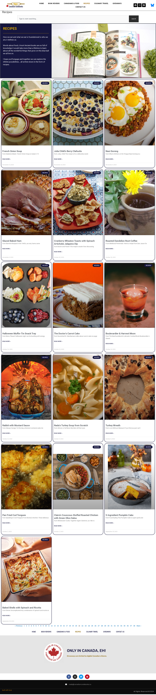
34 (122, 626)
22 (82, 626)
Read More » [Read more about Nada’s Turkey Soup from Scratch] (58, 434)
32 (115, 626)
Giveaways (117, 3)
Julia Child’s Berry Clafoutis (68, 151)
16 (64, 626)
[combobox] (72, 18)
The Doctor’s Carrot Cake (67, 333)
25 (92, 626)
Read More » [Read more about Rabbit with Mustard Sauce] (6, 434)
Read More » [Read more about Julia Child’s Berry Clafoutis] (58, 159)
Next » (139, 626)
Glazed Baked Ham (11, 241)
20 (76, 626)
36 (128, 626)
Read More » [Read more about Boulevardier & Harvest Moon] (110, 344)
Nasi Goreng (112, 151)
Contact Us (80, 7)
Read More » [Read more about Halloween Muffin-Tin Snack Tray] (6, 342)
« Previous (18, 626)
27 (99, 626)
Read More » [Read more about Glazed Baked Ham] (6, 249)
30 (109, 626)
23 (86, 626)
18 (70, 626)
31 (112, 626)
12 (51, 626)
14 (58, 626)
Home (41, 3)
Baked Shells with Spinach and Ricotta (21, 608)
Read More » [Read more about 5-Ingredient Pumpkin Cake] (110, 523)
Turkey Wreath (113, 426)
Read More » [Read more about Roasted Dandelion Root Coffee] (110, 249)
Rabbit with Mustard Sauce (16, 426)
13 (54, 626)
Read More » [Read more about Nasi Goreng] (110, 159)
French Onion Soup (12, 151)
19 (73, 626)
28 (102, 626)
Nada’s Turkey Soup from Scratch (71, 426)
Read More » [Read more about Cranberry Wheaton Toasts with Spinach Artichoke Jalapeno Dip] (58, 252)
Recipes (87, 3)
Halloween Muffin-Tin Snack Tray (19, 333)
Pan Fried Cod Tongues (14, 515)
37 (131, 626)
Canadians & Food (71, 3)
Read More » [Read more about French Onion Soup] (6, 159)
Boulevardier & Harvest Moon (121, 333)
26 (96, 626)
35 (125, 626)
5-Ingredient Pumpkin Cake (119, 515)
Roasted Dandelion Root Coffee (121, 241)
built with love (7, 691)
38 (135, 626)
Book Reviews (54, 3)
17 (67, 626)
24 (89, 626)
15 (61, 626)
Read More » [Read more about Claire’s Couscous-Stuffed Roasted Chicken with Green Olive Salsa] (58, 526)
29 (105, 626)
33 (118, 626)
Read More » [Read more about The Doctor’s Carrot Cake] (58, 342)
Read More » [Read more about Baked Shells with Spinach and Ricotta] (6, 616)
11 (48, 626)
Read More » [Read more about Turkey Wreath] (110, 434)
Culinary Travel (101, 3)
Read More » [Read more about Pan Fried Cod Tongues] (6, 523)
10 (46, 626)
